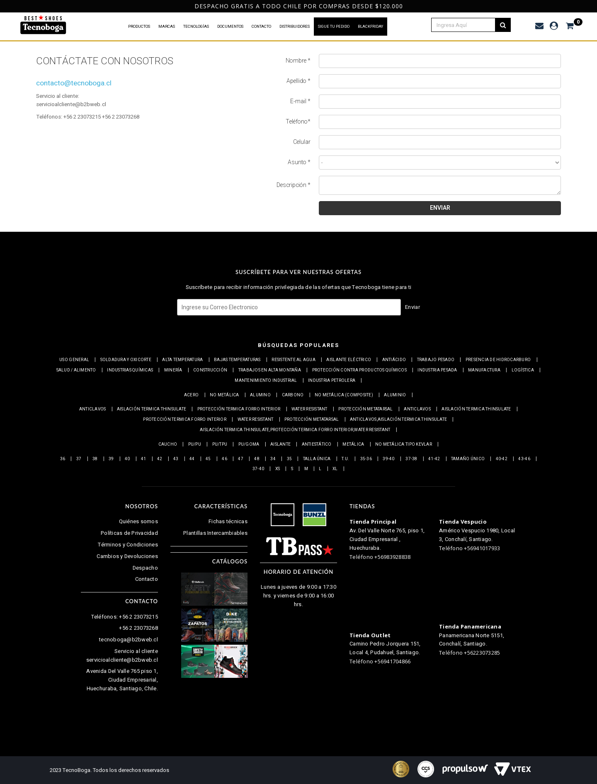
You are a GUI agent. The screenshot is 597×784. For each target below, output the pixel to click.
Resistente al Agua (293, 360)
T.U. (345, 459)
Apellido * (298, 81)
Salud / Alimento (76, 370)
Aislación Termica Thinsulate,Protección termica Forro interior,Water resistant (295, 430)
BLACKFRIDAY (370, 26)
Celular (302, 142)
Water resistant (309, 409)
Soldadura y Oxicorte (125, 360)
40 (127, 459)
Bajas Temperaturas (237, 360)
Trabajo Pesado (436, 360)
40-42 (501, 459)
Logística (523, 370)
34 (273, 459)
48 (257, 459)
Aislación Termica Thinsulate (151, 409)
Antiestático (317, 444)
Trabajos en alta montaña (269, 370)
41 (143, 459)
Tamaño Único (468, 459)
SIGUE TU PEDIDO (333, 26)
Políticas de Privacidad (129, 533)
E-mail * (300, 101)
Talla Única (317, 459)
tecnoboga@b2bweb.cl (128, 639)
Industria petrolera (331, 381)
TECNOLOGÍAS (196, 26)
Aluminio (395, 395)
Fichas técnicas (228, 521)
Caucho (167, 444)
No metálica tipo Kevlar (403, 444)
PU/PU (194, 444)
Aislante (280, 444)
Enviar (412, 307)
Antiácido (394, 360)
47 (240, 459)
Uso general (74, 360)
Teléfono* (298, 122)
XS (277, 469)
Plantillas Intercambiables (215, 533)
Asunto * (299, 162)
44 (192, 459)
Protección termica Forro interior (239, 409)
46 (224, 459)
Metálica (353, 444)
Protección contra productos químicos (359, 370)
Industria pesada (437, 370)
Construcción (210, 370)
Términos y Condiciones (128, 545)
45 (208, 459)
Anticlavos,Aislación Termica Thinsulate (398, 419)
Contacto (146, 579)
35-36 (366, 459)
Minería (173, 370)
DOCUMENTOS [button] (230, 26)
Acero (191, 395)
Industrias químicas (130, 370)
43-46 (524, 459)
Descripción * (294, 185)
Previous (6, 6)
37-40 (258, 469)
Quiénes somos (138, 521)
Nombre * (298, 61)
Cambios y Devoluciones (127, 556)
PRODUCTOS (139, 26)
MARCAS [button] (166, 26)
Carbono (293, 395)
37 (79, 459)
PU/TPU (220, 444)
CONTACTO (261, 26)
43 (176, 459)
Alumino (260, 395)
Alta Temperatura (182, 360)
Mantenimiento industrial (266, 381)
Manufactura (484, 370)
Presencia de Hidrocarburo (498, 360)
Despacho (145, 568)
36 (63, 459)
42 (160, 459)
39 (111, 459)
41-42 (434, 459)
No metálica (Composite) (344, 395)
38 (95, 459)
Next (588, 6)
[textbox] (468, 25)
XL (335, 469)
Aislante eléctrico (348, 360)
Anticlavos (92, 409)
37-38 (411, 459)
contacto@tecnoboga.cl (74, 83)
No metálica (224, 395)
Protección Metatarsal (365, 409)
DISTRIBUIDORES (294, 26)
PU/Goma (249, 444)
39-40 (388, 459)
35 (289, 459)
